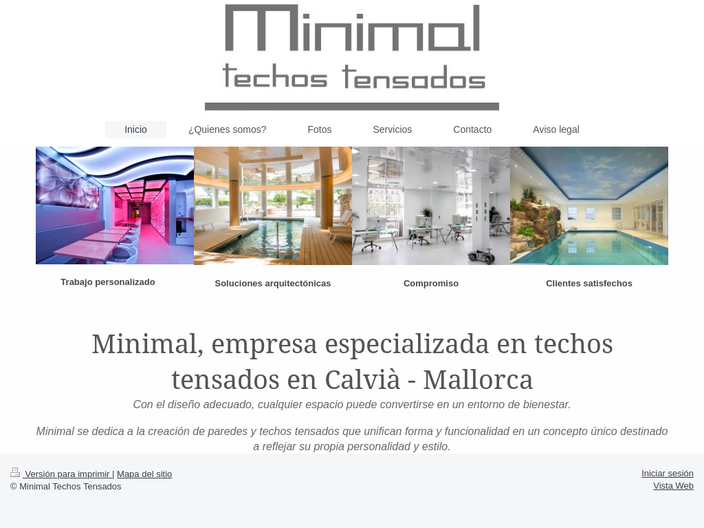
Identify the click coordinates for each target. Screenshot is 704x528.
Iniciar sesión (667, 473)
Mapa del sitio (144, 474)
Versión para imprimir (61, 474)
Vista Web (673, 486)
